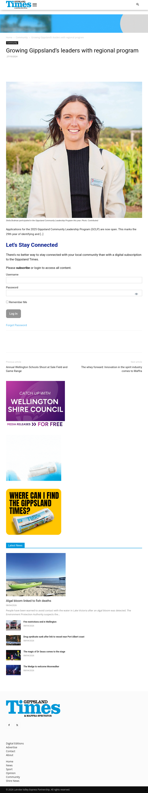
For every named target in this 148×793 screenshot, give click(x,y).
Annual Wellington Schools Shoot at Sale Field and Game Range (36, 369)
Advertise (11, 747)
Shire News (12, 781)
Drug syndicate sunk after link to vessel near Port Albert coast (54, 636)
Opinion (11, 773)
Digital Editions (15, 743)
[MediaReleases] (35, 426)
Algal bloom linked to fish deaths (28, 601)
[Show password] (136, 294)
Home (9, 37)
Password (12, 287)
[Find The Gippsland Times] (33, 534)
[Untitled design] (33, 480)
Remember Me (16, 302)
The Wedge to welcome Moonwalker (41, 666)
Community (22, 37)
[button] (34, 5)
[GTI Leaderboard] (74, 23)
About (9, 755)
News (9, 765)
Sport (9, 769)
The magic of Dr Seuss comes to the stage (44, 651)
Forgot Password (16, 325)
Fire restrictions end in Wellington (40, 622)
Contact (10, 751)
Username (12, 274)
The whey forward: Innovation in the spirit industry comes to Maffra (111, 369)
